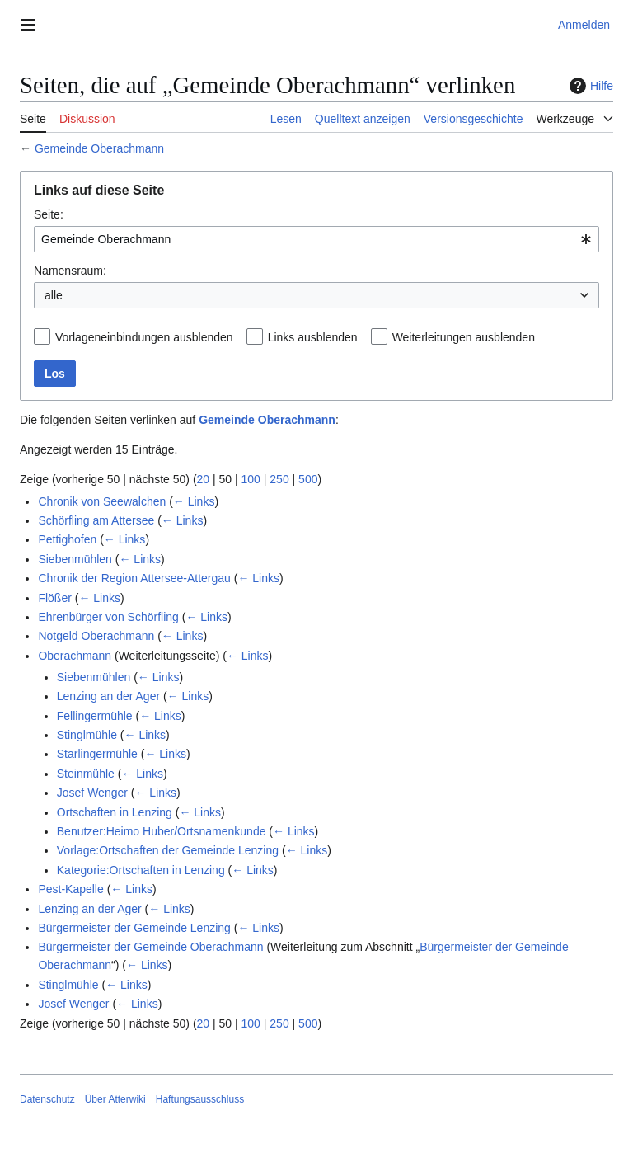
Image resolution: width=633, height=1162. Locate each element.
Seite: (48, 214)
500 (307, 479)
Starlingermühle (97, 753)
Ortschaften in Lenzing (114, 812)
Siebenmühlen (75, 559)
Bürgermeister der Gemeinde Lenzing (134, 927)
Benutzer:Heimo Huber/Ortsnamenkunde (161, 831)
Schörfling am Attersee (96, 520)
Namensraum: (70, 270)
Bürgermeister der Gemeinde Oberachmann (150, 946)
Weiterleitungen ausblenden (463, 337)
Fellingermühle (95, 715)
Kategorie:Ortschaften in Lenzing (141, 870)
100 (250, 479)
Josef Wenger (92, 792)
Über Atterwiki (115, 1099)
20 (203, 479)
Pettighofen (67, 539)
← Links (194, 501)
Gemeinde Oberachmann (99, 148)
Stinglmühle (87, 734)
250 (279, 479)
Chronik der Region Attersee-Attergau (134, 578)
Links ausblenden (313, 337)
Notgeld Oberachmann (96, 635)
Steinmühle (86, 773)
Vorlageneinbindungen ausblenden (144, 337)
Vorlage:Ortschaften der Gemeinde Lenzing (168, 850)
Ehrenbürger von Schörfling (108, 616)
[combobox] (316, 239)
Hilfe (589, 86)
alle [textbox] (54, 295)
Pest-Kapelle (70, 889)
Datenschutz (47, 1099)
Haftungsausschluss (200, 1099)
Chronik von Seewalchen (102, 501)
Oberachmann (74, 655)
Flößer (54, 598)
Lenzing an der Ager (108, 696)
